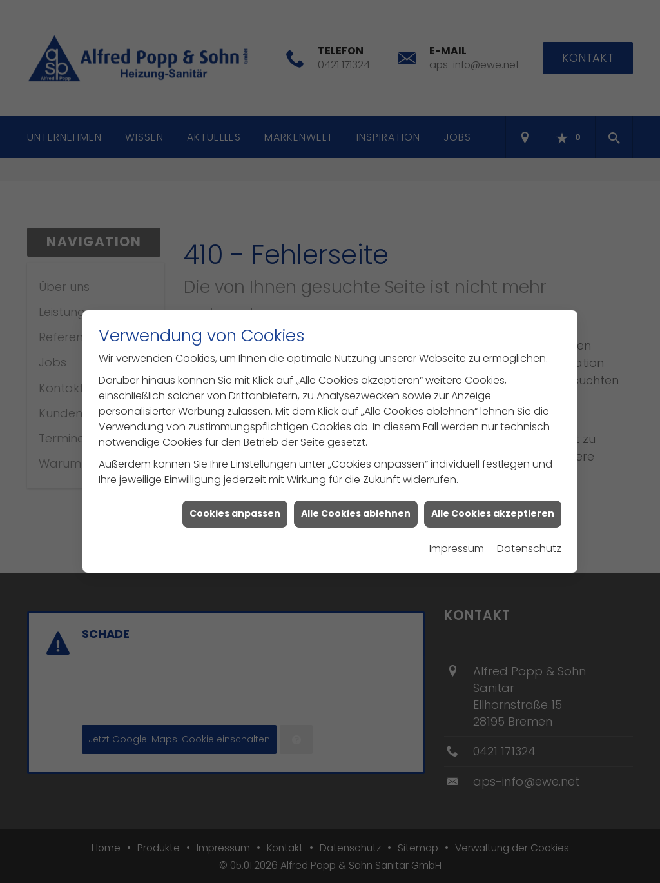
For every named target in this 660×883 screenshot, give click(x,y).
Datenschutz (529, 540)
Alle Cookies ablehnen (356, 505)
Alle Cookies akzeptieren (492, 505)
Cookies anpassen (234, 505)
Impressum (456, 540)
